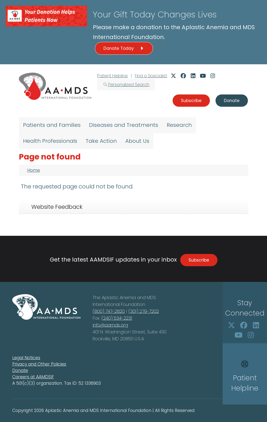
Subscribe (199, 260)
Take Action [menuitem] (101, 141)
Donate (20, 370)
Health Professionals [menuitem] (50, 141)
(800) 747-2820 (109, 311)
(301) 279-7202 (143, 311)
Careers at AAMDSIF (33, 377)
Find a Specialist (151, 76)
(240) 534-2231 (117, 318)
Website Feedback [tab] (56, 207)
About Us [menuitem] (137, 141)
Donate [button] (232, 101)
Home (33, 170)
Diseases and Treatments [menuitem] (123, 125)
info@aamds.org (110, 325)
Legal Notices (26, 358)
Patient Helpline (112, 76)
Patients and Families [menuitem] (52, 125)
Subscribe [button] (191, 101)
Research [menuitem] (179, 125)
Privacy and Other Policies (39, 364)
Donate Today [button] (124, 48)
